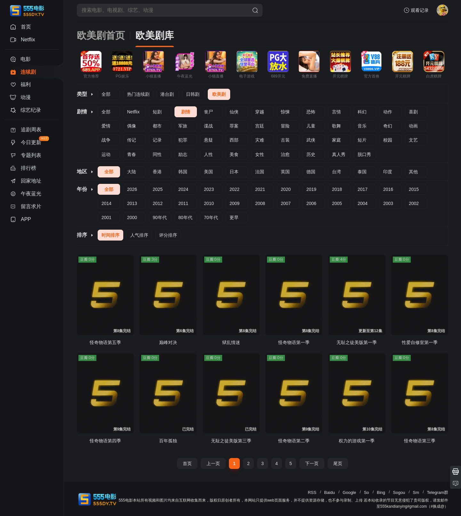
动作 (387, 111)
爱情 (105, 125)
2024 (183, 189)
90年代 (160, 217)
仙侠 (234, 111)
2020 (286, 189)
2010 (209, 203)
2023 (209, 189)
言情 (336, 111)
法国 (259, 171)
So (366, 492)
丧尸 (208, 111)
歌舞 (336, 125)
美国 (208, 171)
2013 (132, 203)
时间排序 (110, 235)
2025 (158, 189)
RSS (312, 492)
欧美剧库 (154, 35)
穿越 (259, 111)
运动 (105, 154)
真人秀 (338, 154)
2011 (183, 203)
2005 (337, 203)
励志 (182, 154)
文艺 (413, 140)
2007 (286, 203)
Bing (381, 492)
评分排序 (168, 235)
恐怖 (310, 111)
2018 (337, 189)
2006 (311, 203)
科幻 (362, 111)
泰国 (362, 171)
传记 (131, 140)
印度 (387, 171)
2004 (363, 203)
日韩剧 (192, 94)
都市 (157, 125)
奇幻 (387, 125)
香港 (157, 171)
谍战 (208, 125)
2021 (260, 189)
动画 (413, 125)
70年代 (211, 217)
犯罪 (182, 140)
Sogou (399, 492)
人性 (208, 154)
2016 (388, 189)
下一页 (312, 463)
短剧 (157, 111)
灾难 (259, 140)
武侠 (310, 140)
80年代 (185, 217)
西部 (234, 140)
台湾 (336, 171)
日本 (234, 171)
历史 (310, 154)
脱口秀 (364, 154)
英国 (285, 171)
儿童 (310, 125)
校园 (387, 140)
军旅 (182, 125)
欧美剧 (219, 94)
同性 (157, 154)
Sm (416, 492)
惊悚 (285, 111)
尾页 (337, 463)
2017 (363, 189)
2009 (234, 203)
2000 (132, 217)
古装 (285, 140)
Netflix (133, 111)
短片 (362, 140)
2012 (158, 203)
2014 (106, 203)
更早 (234, 217)
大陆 (131, 171)
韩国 (182, 171)
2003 (388, 203)
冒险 (285, 125)
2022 (234, 189)
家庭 (336, 140)
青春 (131, 154)
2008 (260, 203)
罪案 (234, 125)
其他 (413, 171)
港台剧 (167, 94)
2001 (106, 217)
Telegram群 (437, 492)
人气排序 (139, 235)
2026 (132, 189)
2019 (311, 189)
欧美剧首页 (101, 35)
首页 (187, 463)
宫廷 (259, 125)
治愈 (285, 154)
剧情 (185, 111)
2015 (414, 189)
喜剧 (413, 111)
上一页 (213, 463)
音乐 (362, 125)
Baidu (329, 492)
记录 (157, 140)
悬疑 (208, 140)
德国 (310, 171)
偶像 (131, 125)
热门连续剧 (138, 94)
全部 (105, 94)
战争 (105, 140)
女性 (259, 154)
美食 (234, 154)
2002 (414, 203)
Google (349, 492)
